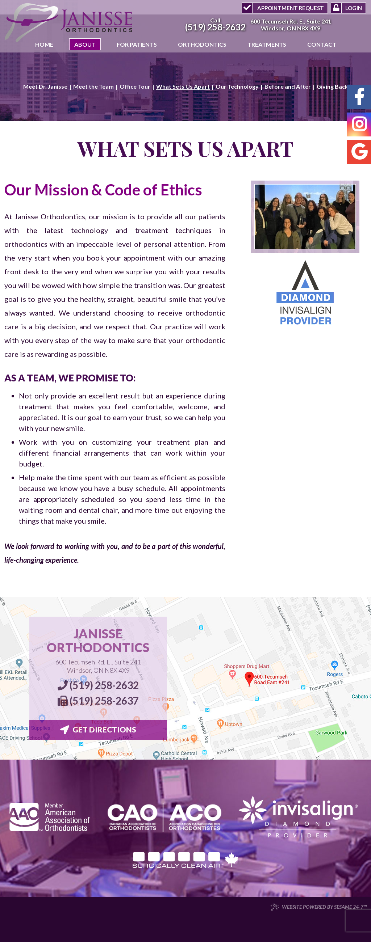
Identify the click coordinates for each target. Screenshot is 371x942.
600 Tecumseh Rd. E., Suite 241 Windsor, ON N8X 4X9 (98, 666)
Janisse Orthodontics (98, 640)
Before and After (287, 87)
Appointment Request (290, 8)
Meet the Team (93, 87)
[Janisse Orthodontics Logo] (68, 23)
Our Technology (237, 87)
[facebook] (359, 97)
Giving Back (332, 87)
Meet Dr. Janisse (45, 87)
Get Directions (98, 729)
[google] (359, 152)
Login (353, 8)
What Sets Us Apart (183, 87)
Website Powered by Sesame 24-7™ (318, 907)
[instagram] (359, 124)
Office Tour (135, 87)
